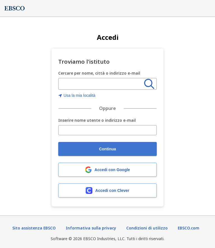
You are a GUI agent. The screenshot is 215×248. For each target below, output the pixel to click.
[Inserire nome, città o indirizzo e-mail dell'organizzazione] (101, 84)
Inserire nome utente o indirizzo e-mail (97, 120)
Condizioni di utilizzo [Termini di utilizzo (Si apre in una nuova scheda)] (147, 228)
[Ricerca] (149, 84)
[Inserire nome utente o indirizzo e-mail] (107, 130)
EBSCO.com (188, 228)
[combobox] (101, 84)
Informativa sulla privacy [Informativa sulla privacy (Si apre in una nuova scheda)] (91, 228)
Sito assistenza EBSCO (34, 228)
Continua (107, 149)
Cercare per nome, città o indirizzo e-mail (99, 73)
